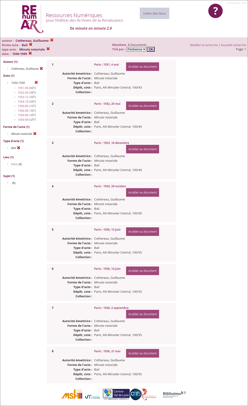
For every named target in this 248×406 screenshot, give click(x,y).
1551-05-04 (25, 88)
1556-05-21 (25, 106)
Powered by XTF (237, 3)
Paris (14, 164)
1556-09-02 (25, 120)
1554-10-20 (25, 102)
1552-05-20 (25, 93)
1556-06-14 (25, 115)
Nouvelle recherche (233, 45)
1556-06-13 (25, 111)
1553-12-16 (25, 97)
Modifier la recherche (204, 45)
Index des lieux (154, 13)
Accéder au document (142, 67)
